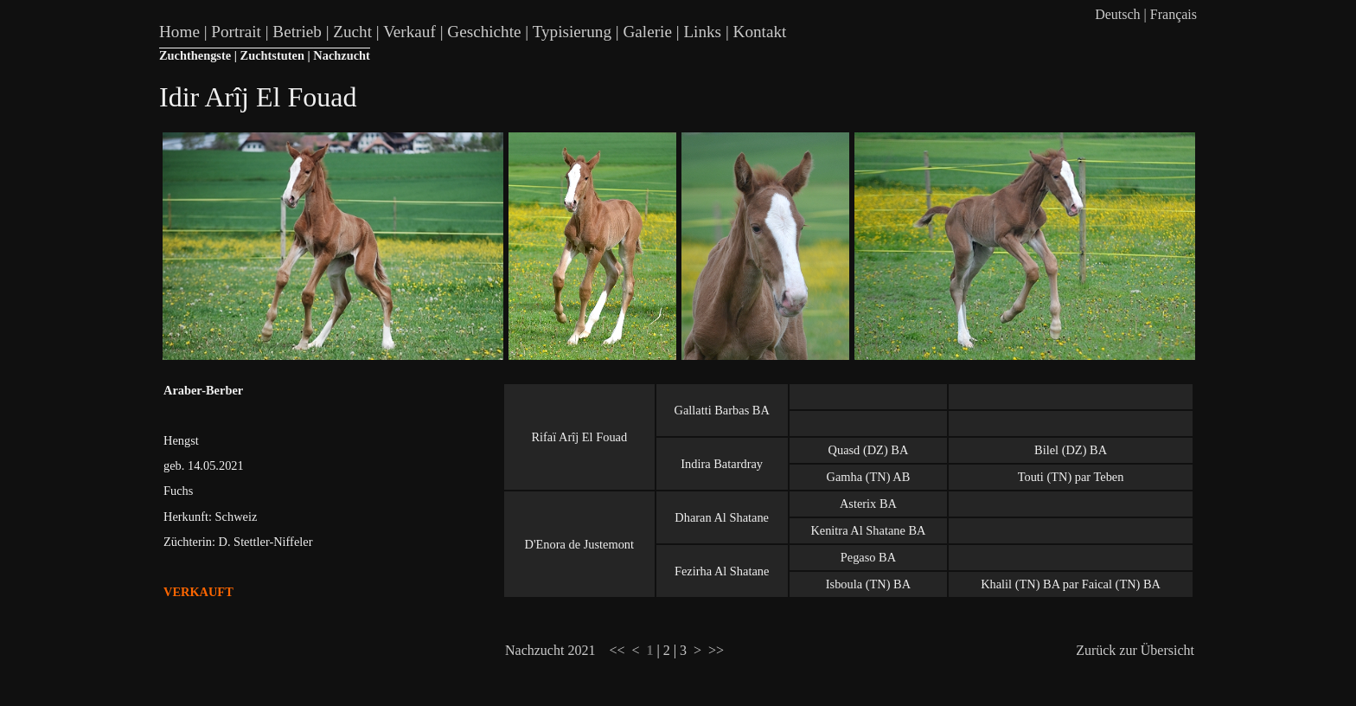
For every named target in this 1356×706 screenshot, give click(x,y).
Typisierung (572, 31)
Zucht (352, 31)
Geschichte (484, 31)
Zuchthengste (195, 55)
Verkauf (409, 31)
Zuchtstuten (272, 55)
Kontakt (760, 31)
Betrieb (296, 31)
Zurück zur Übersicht (1135, 650)
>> (716, 650)
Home (179, 31)
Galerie (647, 31)
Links (702, 31)
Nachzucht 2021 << (564, 650)
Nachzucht (341, 55)
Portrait (236, 31)
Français (1173, 14)
